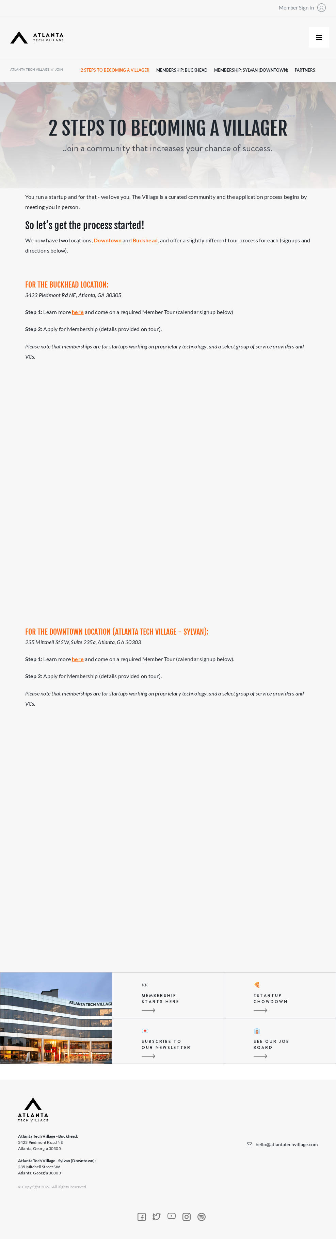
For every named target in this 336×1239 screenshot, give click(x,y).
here (78, 312)
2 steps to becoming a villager (115, 70)
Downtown (108, 240)
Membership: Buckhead (181, 70)
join (59, 69)
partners (305, 70)
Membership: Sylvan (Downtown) (251, 70)
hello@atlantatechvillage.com (287, 1144)
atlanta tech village (29, 69)
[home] (36, 37)
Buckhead (145, 240)
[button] (319, 37)
